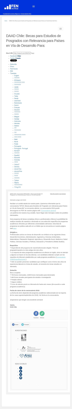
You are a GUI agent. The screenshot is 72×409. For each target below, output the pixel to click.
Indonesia (17, 121)
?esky (16, 96)
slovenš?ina (18, 171)
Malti (16, 139)
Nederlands (18, 103)
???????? (17, 112)
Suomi (16, 105)
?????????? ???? (19, 82)
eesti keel (17, 101)
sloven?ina (17, 169)
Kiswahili (17, 157)
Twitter (15, 58)
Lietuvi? (16, 164)
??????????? (18, 185)
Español (16, 155)
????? (16, 162)
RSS (11, 71)
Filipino (16, 182)
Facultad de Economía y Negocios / (12, 13)
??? (15, 128)
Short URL (9, 53)
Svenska (17, 160)
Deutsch (17, 110)
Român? (17, 151)
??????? (16, 78)
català (16, 87)
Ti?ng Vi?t (17, 187)
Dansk (16, 98)
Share (12, 66)
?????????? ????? (19, 135)
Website (42, 317)
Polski (16, 144)
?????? (16, 89)
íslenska (17, 123)
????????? (17, 85)
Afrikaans (17, 80)
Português (17, 146)
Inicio (6, 20)
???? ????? (17, 137)
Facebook (15, 56)
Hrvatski (17, 94)
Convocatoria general (48, 210)
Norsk (16, 142)
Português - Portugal (21, 148)
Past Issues (14, 69)
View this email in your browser (58, 193)
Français (17, 107)
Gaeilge (16, 119)
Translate (13, 73)
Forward (26, 324)
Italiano (16, 126)
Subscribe (13, 64)
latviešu (16, 167)
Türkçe (16, 180)
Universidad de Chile (26, 13)
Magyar (16, 116)
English (16, 75)
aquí (14, 228)
